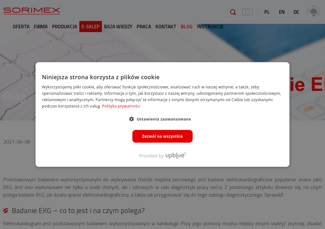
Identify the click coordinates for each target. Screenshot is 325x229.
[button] (162, 118)
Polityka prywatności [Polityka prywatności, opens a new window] (121, 105)
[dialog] (162, 114)
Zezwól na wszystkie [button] (162, 136)
